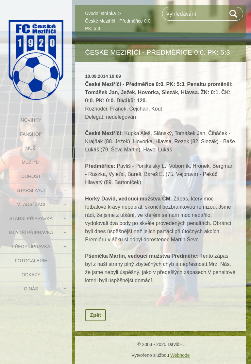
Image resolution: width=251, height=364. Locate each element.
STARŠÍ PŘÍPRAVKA (31, 218)
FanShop (31, 134)
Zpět (95, 315)
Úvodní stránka (100, 13)
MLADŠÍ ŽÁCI (31, 204)
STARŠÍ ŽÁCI (31, 190)
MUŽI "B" (31, 162)
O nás (31, 288)
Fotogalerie (31, 260)
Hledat (233, 14)
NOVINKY (31, 120)
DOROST (31, 176)
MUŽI (31, 148)
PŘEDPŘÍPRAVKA (31, 246)
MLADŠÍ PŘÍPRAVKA (31, 232)
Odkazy (31, 274)
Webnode (180, 355)
